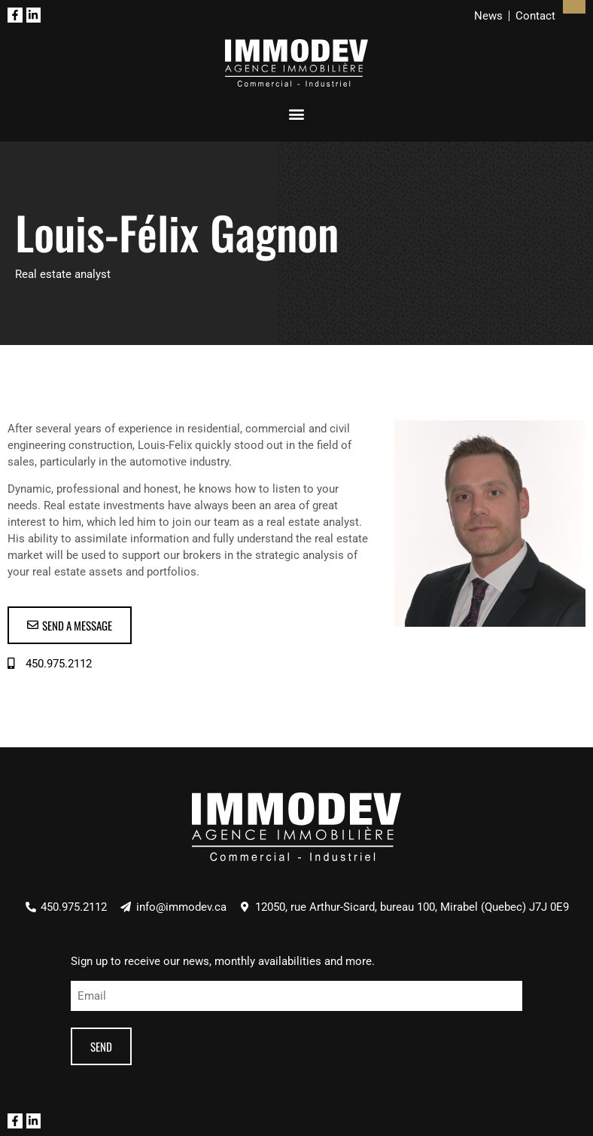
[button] (296, 114)
